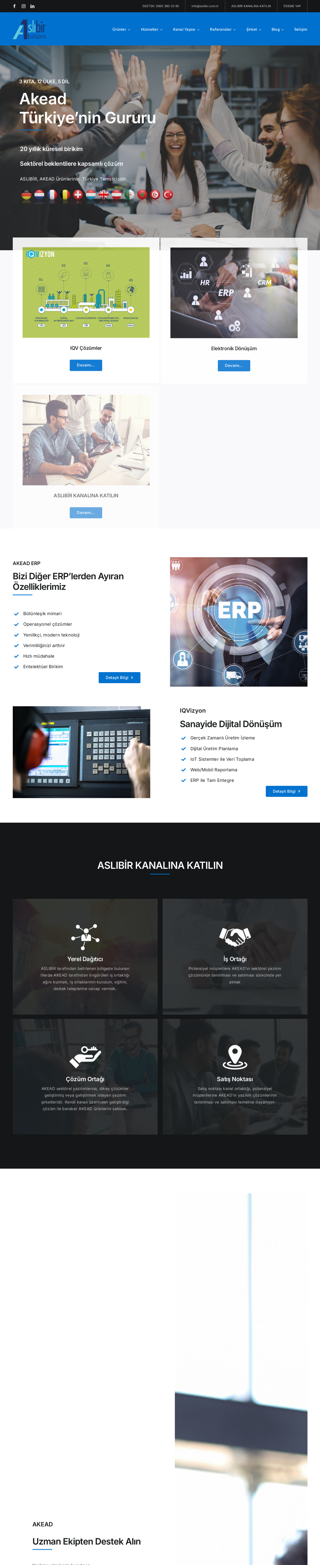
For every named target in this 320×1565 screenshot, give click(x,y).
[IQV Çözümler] (86, 254)
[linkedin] (32, 6)
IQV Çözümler (86, 352)
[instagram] (24, 6)
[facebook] (14, 6)
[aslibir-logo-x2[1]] (30, 21)
